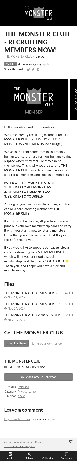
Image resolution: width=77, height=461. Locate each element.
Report (39, 441)
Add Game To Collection (38, 377)
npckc (46, 64)
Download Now (16, 343)
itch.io (7, 441)
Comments (66, 456)
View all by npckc (23, 441)
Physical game (27, 391)
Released (23, 387)
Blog (32, 446)
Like (10, 64)
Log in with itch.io (17, 419)
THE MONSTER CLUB (18, 56)
